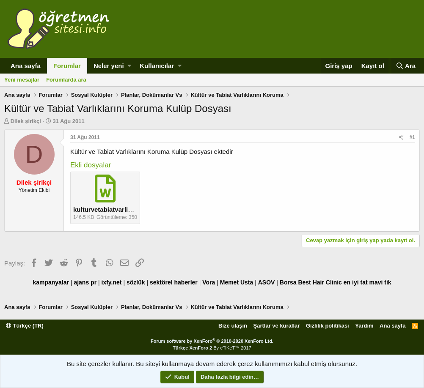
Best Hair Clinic (319, 282)
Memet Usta (236, 282)
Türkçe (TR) (25, 325)
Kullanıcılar (157, 65)
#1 (412, 137)
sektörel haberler (174, 282)
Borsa (288, 282)
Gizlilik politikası (327, 325)
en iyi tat (356, 282)
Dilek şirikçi (26, 121)
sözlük (136, 282)
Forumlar (67, 65)
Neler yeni (109, 65)
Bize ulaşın (232, 325)
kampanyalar (51, 282)
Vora (208, 282)
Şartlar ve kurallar (276, 325)
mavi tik (380, 282)
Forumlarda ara (66, 80)
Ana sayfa (26, 65)
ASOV (266, 282)
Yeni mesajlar (21, 80)
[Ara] (405, 66)
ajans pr (85, 282)
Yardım (364, 325)
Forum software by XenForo (212, 341)
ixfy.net (112, 282)
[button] (129, 66)
